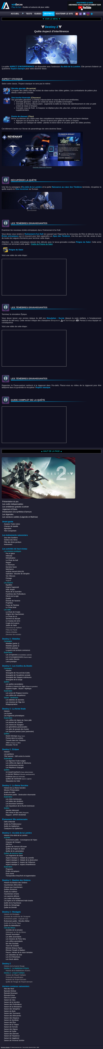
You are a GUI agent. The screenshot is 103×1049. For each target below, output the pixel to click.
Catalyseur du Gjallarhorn (13, 828)
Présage (9, 578)
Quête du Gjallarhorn (11, 826)
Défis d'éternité (9, 822)
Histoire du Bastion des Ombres (15, 883)
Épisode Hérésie (10, 991)
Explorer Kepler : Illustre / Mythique (18, 688)
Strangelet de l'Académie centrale (18, 675)
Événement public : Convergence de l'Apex (21, 840)
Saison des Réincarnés (12, 1016)
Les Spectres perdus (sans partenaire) (20, 731)
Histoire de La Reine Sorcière (15, 788)
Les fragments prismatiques (14, 716)
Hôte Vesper (10, 589)
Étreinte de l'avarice (13, 601)
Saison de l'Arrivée (11, 1027)
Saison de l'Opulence (12, 1036)
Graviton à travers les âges (22, 686)
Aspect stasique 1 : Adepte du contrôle (20, 858)
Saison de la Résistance (13, 1007)
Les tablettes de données (15, 700)
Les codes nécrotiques (12, 898)
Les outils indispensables (12, 504)
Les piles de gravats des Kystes (17, 729)
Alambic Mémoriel (12, 810)
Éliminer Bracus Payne (14, 948)
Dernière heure (11, 567)
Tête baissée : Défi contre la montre (17, 756)
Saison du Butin (10, 1011)
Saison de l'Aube (10, 1031)
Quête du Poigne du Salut (41, 244)
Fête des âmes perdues (12, 542)
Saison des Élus (10, 1022)
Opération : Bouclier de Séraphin (18, 574)
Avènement (8, 544)
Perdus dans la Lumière (14, 738)
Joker (13, 743)
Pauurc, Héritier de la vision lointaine (19, 952)
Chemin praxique (12, 648)
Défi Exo (9, 844)
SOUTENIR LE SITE (64, 14)
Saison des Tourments (12, 1013)
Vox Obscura (10, 576)
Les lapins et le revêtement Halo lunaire (18, 901)
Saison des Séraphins (12, 1009)
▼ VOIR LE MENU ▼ (51, 19)
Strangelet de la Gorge (14, 680)
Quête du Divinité (10, 907)
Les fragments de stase (14, 855)
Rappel (8, 562)
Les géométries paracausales (16, 727)
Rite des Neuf (9, 989)
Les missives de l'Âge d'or (15, 702)
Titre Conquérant (10, 531)
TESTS (29, 14)
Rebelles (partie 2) (12, 646)
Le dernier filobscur (20, 774)
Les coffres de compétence (15, 695)
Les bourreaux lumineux (14, 803)
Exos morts (10, 873)
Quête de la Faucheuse (12, 903)
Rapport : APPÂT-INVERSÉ (16, 815)
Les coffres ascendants (14, 941)
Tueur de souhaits (12, 946)
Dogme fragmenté (12, 587)
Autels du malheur (10, 892)
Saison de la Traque (11, 1024)
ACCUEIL (15, 14)
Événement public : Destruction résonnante (19, 795)
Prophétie (9, 603)
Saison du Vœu (9, 1000)
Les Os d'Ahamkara (13, 957)
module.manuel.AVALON (15, 571)
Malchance (10, 569)
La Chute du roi (11, 616)
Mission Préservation (11, 790)
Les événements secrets (15, 765)
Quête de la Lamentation (15, 851)
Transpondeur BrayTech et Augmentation (21, 876)
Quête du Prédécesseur (12, 824)
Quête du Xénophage (12, 905)
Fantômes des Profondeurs (16, 594)
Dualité (8, 598)
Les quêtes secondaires (14, 684)
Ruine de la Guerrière (13, 592)
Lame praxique (11, 661)
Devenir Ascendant (13, 934)
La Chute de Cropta (13, 612)
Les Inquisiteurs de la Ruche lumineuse (20, 806)
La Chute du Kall (12, 560)
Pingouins (9, 869)
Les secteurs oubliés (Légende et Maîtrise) (20, 517)
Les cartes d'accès (12, 659)
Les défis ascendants (13, 937)
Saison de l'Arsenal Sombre (14, 1040)
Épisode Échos (9, 995)
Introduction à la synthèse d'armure (17, 512)
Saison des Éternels (11, 1034)
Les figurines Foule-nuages (16, 761)
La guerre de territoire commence (18, 650)
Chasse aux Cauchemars (13, 887)
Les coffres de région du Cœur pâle (19, 720)
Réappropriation (11, 704)
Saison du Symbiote (11, 1020)
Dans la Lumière (10, 998)
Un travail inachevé (19, 772)
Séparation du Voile (13, 781)
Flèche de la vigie (12, 596)
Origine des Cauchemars (15, 614)
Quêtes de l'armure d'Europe (16, 847)
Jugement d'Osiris (9, 509)
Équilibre (9, 585)
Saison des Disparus (11, 1018)
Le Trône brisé (11, 607)
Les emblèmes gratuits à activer (15, 507)
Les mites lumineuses (14, 799)
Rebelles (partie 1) (12, 643)
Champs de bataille (11, 526)
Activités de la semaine (14, 930)
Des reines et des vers (17, 812)
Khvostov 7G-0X (12, 745)
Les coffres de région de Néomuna (18, 763)
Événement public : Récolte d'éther (17, 921)
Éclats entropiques (12, 871)
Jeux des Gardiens (11, 538)
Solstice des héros (10, 540)
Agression (7, 528)
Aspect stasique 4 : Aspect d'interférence (20, 864)
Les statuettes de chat (14, 955)
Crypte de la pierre (12, 623)
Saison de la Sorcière (12, 1002)
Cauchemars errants (11, 894)
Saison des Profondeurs (13, 1004)
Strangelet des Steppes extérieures (18, 677)
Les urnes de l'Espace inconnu (17, 693)
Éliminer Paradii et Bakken (15, 950)
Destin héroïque (15, 736)
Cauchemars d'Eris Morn (13, 885)
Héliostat (9, 556)
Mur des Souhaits (12, 943)
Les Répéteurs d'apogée (15, 767)
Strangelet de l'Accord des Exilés (18, 673)
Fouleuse (15, 776)
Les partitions (9, 754)
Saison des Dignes (11, 1029)
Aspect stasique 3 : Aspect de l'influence (20, 862)
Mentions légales (5, 1047)
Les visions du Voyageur (15, 725)
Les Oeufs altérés (12, 959)
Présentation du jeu (10, 502)
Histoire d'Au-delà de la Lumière (15, 835)
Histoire (8, 670)
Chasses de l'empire (13, 842)
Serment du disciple (13, 619)
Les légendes (7, 514)
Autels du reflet (9, 792)
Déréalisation (10, 558)
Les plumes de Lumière (14, 722)
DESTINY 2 (48, 14)
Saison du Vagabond (11, 1038)
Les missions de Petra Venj (16, 939)
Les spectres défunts (11, 896)
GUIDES (37, 14)
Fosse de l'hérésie (12, 605)
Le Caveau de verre (13, 621)
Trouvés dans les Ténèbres (16, 740)
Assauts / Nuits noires (12, 524)
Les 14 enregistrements (19, 657)
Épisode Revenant (10, 993)
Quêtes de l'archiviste (18, 779)
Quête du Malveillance (12, 925)
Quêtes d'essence (10, 889)
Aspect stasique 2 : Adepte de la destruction (22, 860)
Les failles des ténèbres (14, 801)
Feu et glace (10, 553)
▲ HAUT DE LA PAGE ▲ (51, 451)
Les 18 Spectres (19, 655)
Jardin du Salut (11, 625)
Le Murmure (10, 565)
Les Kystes (8, 713)
